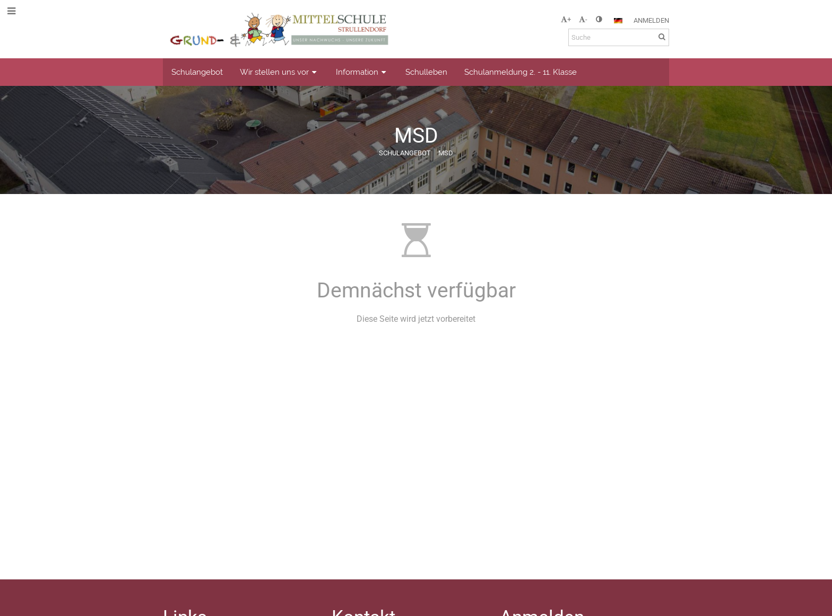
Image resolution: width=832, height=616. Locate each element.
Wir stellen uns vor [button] (279, 71)
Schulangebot (405, 153)
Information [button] (362, 71)
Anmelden (651, 20)
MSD (445, 153)
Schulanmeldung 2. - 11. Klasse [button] (520, 71)
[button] (618, 20)
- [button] (583, 19)
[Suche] (618, 37)
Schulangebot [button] (197, 71)
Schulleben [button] (426, 71)
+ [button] (566, 19)
